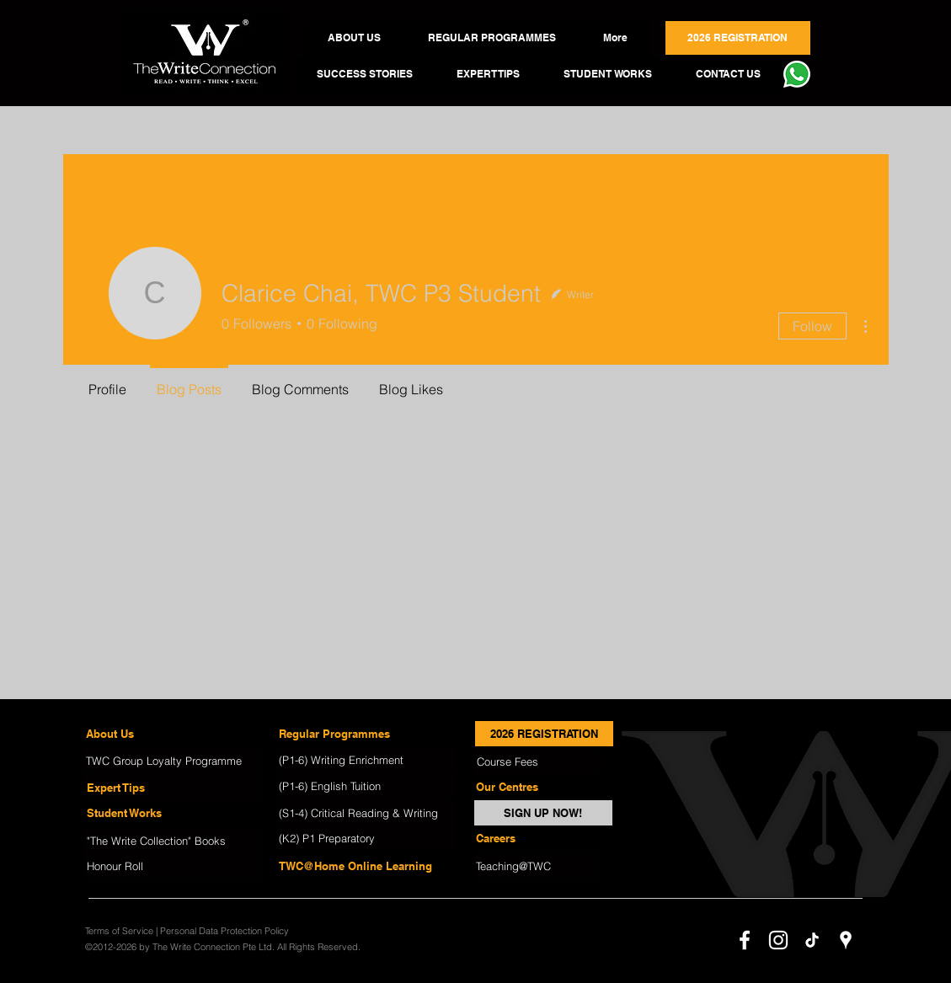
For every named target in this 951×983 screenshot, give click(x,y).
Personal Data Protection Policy (224, 931)
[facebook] (744, 940)
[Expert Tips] (173, 787)
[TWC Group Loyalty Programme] (172, 760)
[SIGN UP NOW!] (543, 812)
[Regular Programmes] (365, 733)
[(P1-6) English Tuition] (365, 786)
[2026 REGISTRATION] (544, 733)
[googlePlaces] (845, 940)
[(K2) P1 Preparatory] (365, 838)
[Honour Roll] (173, 866)
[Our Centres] (537, 786)
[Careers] (537, 838)
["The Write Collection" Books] (173, 840)
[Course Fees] (538, 761)
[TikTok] (812, 940)
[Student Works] (173, 812)
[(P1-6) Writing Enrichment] (365, 759)
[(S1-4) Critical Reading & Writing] (365, 812)
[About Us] (172, 733)
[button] (354, 38)
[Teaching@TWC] (537, 866)
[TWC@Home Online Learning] (365, 866)
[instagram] (778, 940)
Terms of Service (119, 931)
